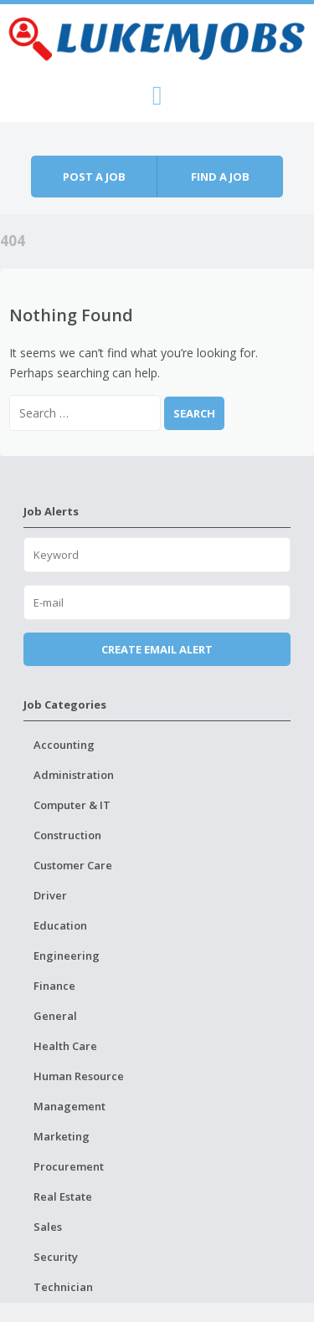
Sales (47, 1226)
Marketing (61, 1136)
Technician (63, 1286)
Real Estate (62, 1196)
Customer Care (72, 865)
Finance (54, 985)
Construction (67, 835)
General (55, 1015)
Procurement (68, 1166)
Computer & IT (72, 804)
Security (55, 1256)
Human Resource (78, 1076)
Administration (73, 774)
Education (60, 925)
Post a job (94, 176)
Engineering (66, 955)
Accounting (64, 744)
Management (69, 1106)
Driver (50, 895)
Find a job (220, 176)
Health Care (65, 1045)
